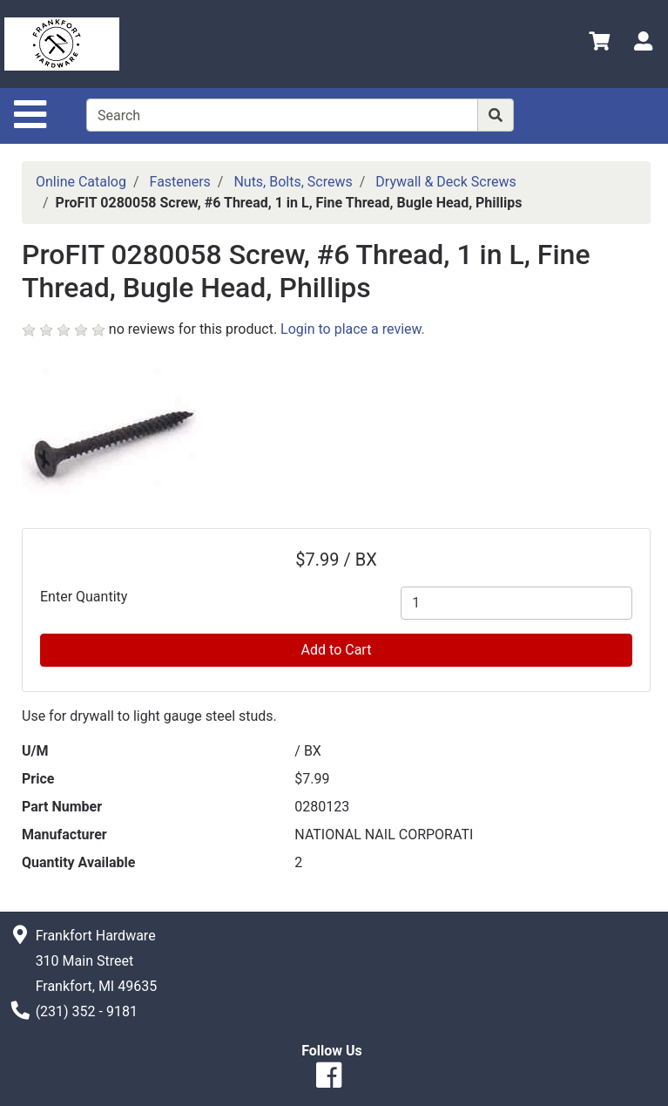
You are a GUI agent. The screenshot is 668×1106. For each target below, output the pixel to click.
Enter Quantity (83, 596)
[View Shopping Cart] (599, 44)
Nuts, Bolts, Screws (292, 181)
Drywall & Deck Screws (445, 181)
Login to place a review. (352, 329)
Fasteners (180, 181)
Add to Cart (336, 649)
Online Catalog (81, 181)
